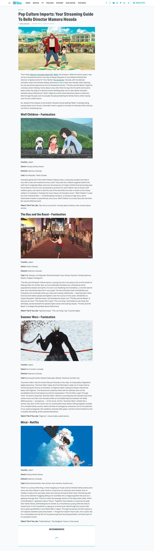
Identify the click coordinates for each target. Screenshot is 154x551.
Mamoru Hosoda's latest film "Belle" (44, 74)
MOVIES (36, 3)
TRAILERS (50, 3)
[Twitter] (110, 3)
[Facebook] (106, 3)
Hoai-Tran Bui (24, 23)
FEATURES (82, 3)
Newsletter (139, 3)
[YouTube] (114, 3)
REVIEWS (59, 3)
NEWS (28, 3)
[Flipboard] (121, 3)
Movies (20, 10)
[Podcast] (129, 3)
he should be (59, 80)
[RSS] (124, 3)
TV (43, 3)
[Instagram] (117, 3)
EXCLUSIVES (70, 3)
